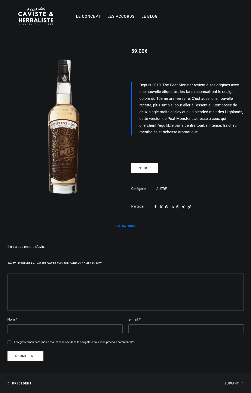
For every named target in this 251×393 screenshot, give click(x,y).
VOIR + (144, 168)
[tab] (125, 228)
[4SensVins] (36, 16)
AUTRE (161, 189)
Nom (12, 319)
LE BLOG (149, 16)
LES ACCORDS (121, 16)
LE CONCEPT (88, 16)
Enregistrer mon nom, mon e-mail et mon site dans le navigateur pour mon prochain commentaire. (74, 342)
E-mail (134, 319)
